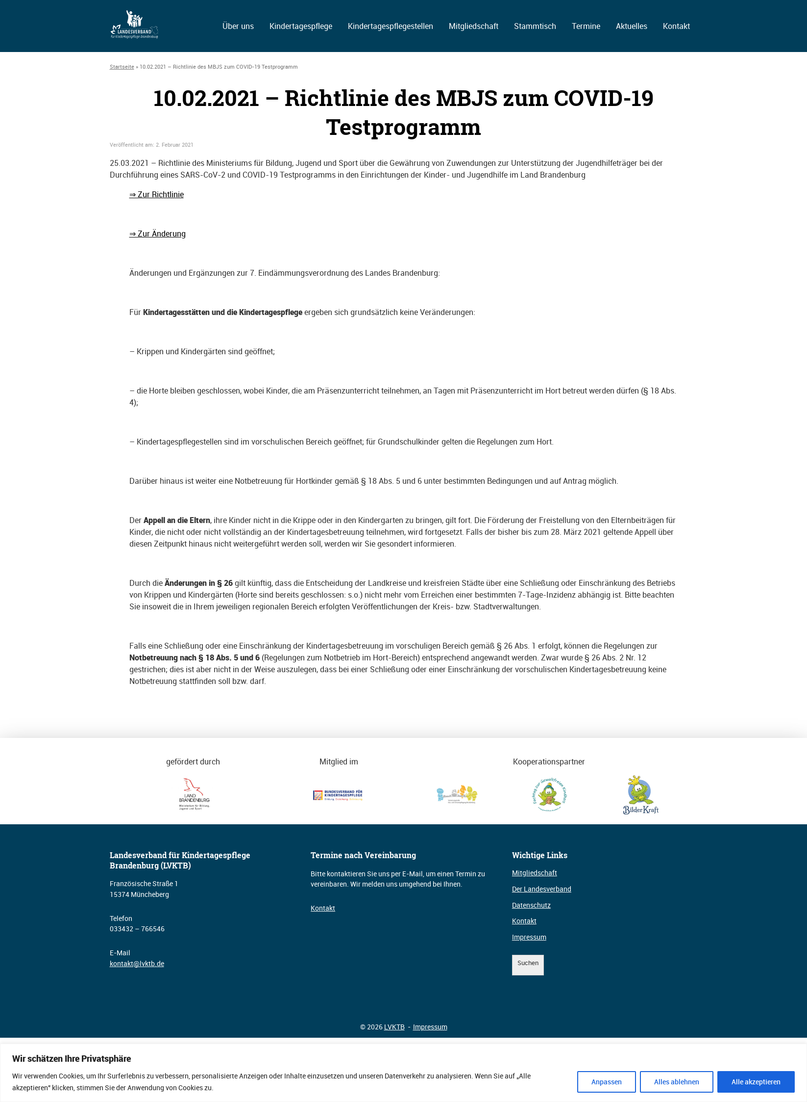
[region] (403, 1073)
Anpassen (606, 1081)
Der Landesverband (541, 888)
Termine (586, 26)
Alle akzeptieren (756, 1081)
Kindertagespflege (300, 26)
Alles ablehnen (676, 1081)
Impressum (529, 937)
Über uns (238, 26)
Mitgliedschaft (473, 26)
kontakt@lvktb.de (137, 963)
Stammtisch (535, 26)
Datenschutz (531, 905)
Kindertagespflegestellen (390, 26)
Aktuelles (631, 26)
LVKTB (394, 1026)
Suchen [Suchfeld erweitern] (527, 962)
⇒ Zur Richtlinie (156, 194)
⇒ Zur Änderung (157, 233)
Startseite (122, 66)
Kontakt (676, 26)
